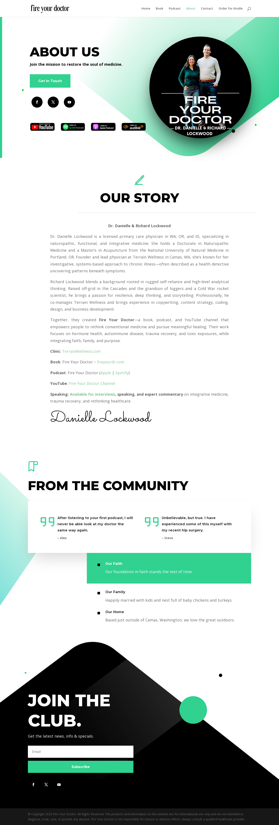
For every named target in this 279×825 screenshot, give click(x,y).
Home (146, 8)
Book (159, 8)
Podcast (175, 8)
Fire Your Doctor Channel (92, 383)
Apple (105, 372)
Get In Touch (50, 81)
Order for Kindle (231, 8)
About (190, 8)
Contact (207, 8)
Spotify (122, 372)
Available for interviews (92, 394)
